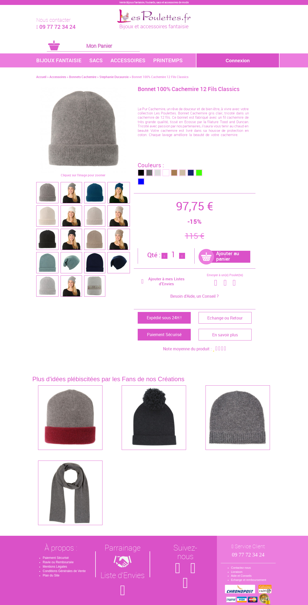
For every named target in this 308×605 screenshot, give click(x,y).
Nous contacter (53, 19)
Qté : (154, 255)
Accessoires (128, 60)
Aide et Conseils (241, 575)
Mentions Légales (55, 566)
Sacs (96, 60)
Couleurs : (151, 165)
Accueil (41, 77)
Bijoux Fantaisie (59, 60)
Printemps (168, 60)
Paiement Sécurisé (56, 558)
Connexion (238, 60)
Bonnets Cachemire (82, 77)
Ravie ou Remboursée (58, 562)
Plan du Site (51, 575)
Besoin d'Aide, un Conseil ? (194, 296)
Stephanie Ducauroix (114, 77)
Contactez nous (241, 567)
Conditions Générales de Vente (64, 571)
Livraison (237, 571)
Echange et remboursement (248, 579)
